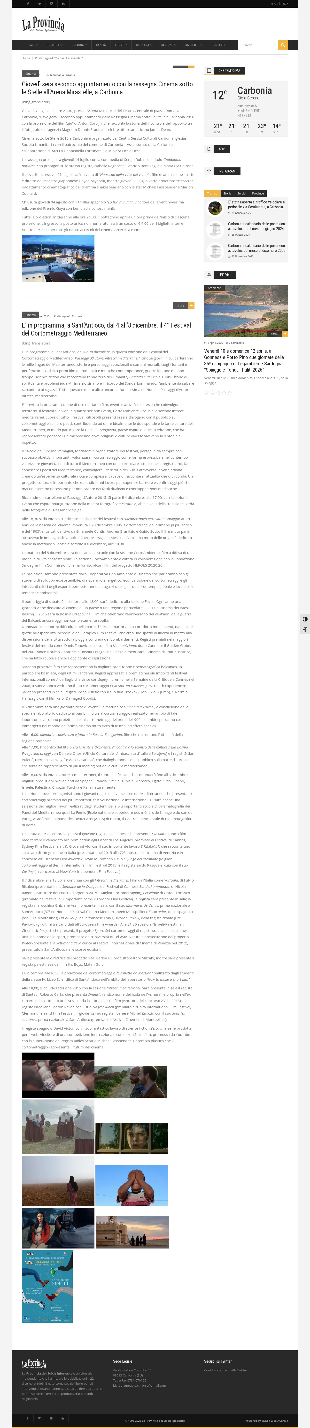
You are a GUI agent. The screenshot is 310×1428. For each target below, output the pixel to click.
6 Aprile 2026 (215, 342)
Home (26, 58)
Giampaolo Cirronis (62, 75)
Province (258, 193)
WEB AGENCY (279, 1420)
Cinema (30, 74)
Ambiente (214, 288)
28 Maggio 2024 (241, 234)
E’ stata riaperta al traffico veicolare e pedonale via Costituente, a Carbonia (256, 204)
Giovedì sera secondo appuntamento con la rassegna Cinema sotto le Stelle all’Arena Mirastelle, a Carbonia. (107, 88)
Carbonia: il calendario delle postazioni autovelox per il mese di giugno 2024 (257, 226)
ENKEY (266, 1420)
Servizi (241, 193)
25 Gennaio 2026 (241, 213)
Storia (228, 193)
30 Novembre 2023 (242, 256)
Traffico (212, 193)
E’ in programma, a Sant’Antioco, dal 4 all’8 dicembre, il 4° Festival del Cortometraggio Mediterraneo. (106, 329)
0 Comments (236, 342)
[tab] (212, 193)
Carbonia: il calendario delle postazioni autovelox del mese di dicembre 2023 (257, 248)
